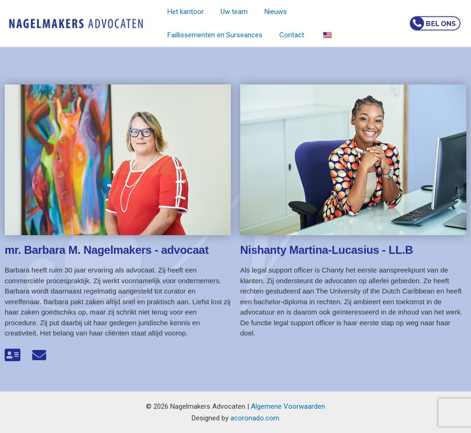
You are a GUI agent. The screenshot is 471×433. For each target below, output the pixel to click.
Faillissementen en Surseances (341, 11)
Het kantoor (184, 11)
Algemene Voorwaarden (288, 406)
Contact (178, 35)
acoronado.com (254, 418)
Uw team (229, 11)
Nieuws (268, 11)
